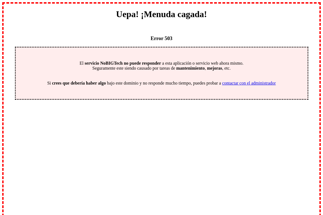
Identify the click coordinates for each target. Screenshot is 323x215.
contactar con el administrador (249, 83)
